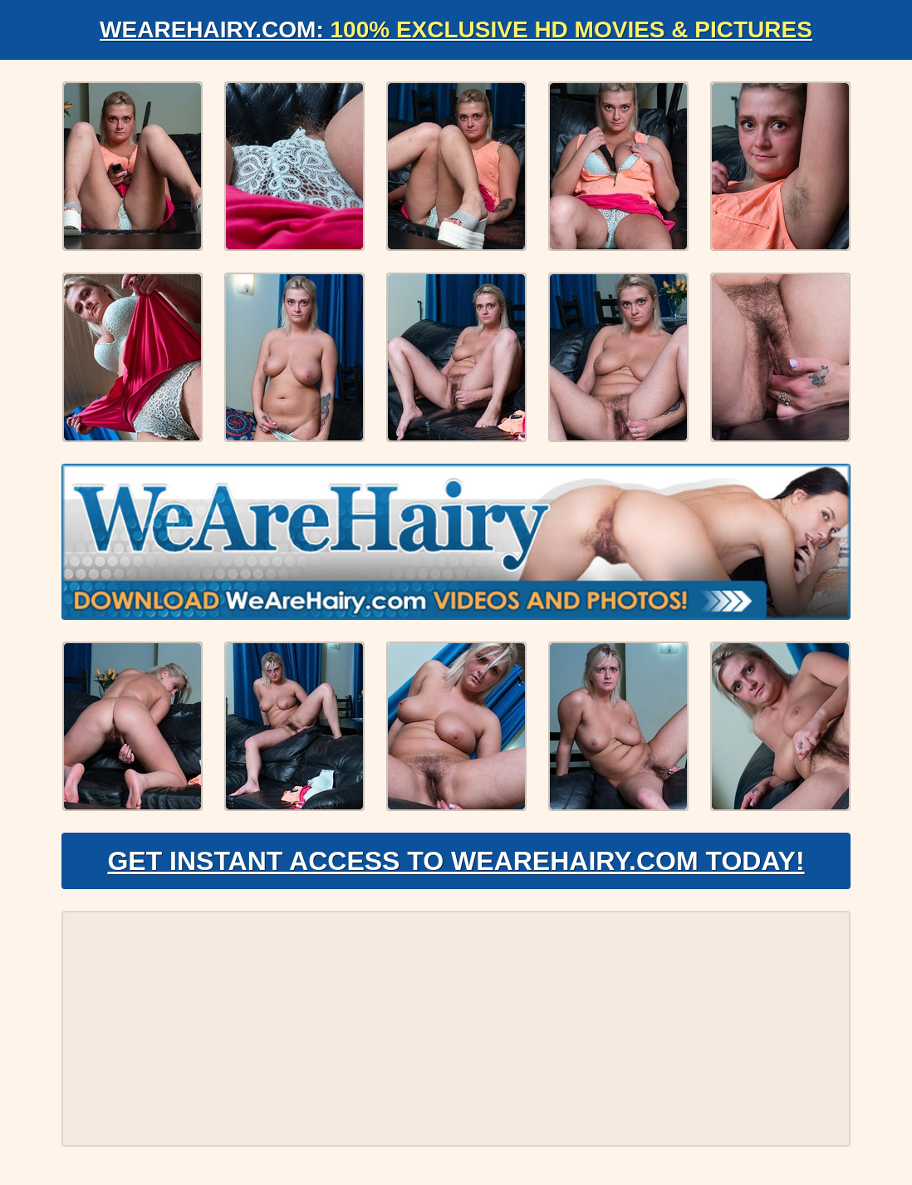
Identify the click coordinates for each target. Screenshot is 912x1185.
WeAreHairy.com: (456, 29)
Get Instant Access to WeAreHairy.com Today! (455, 861)
